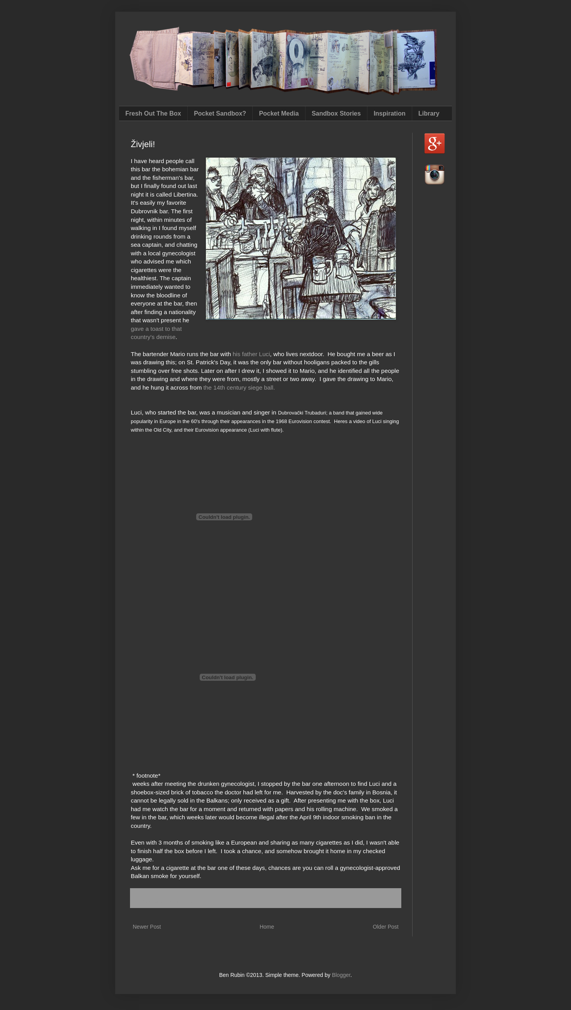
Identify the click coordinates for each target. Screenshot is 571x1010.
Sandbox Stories (336, 113)
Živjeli (192, 902)
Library (428, 113)
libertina (174, 902)
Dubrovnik (152, 902)
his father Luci (251, 354)
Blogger (341, 975)
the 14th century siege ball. (239, 387)
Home (267, 927)
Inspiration (390, 113)
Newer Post (147, 927)
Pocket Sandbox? (220, 113)
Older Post (386, 927)
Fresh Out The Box (153, 113)
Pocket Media (279, 113)
